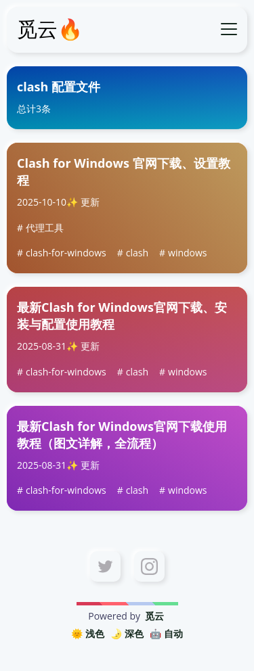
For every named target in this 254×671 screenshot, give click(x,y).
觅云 (154, 615)
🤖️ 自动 (166, 633)
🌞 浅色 (87, 633)
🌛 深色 (127, 633)
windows (187, 252)
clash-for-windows (66, 252)
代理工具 (45, 227)
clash (137, 252)
